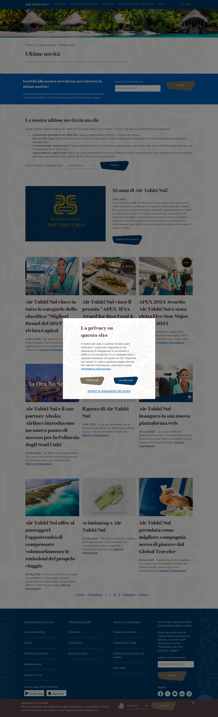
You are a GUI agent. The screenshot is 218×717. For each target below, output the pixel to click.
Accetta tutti (126, 380)
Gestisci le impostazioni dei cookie (109, 391)
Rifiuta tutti (91, 380)
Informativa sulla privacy (96, 369)
